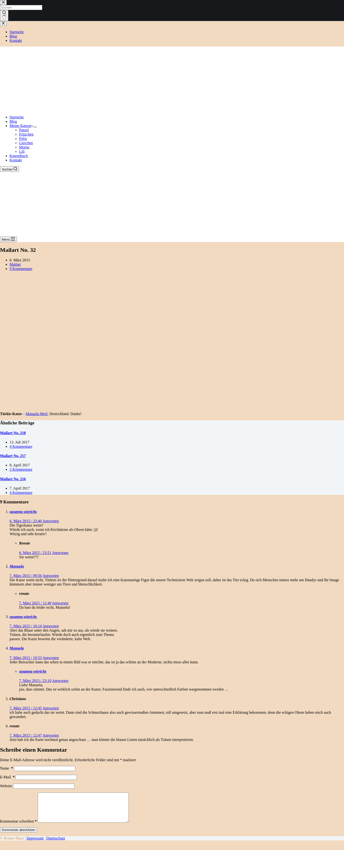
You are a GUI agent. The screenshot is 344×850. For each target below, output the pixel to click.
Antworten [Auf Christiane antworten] (51, 708)
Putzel (24, 130)
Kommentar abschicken (18, 835)
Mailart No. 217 (13, 456)
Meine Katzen (21, 126)
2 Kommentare (21, 469)
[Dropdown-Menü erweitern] (35, 127)
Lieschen (26, 143)
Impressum (35, 844)
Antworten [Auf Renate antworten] (60, 553)
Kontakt (16, 160)
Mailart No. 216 (13, 479)
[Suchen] (9, 169)
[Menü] (8, 239)
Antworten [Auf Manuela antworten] (51, 576)
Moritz (24, 147)
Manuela (17, 566)
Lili (22, 151)
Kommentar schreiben (18, 827)
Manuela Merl (37, 414)
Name (6, 768)
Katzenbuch (19, 156)
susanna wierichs (23, 512)
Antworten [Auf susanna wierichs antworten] (51, 521)
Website (6, 786)
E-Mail (7, 777)
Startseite (17, 117)
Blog (13, 121)
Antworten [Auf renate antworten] (60, 603)
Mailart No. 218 (13, 433)
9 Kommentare (21, 269)
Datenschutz (55, 844)
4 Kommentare (21, 446)
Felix (23, 139)
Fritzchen (26, 134)
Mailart (15, 264)
